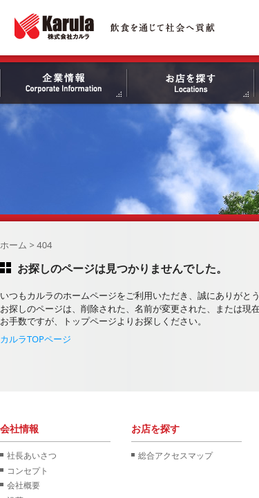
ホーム (13, 245)
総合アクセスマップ (175, 455)
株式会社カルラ (115, 26)
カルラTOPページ (35, 339)
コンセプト (27, 470)
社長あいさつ (32, 455)
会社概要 (23, 484)
